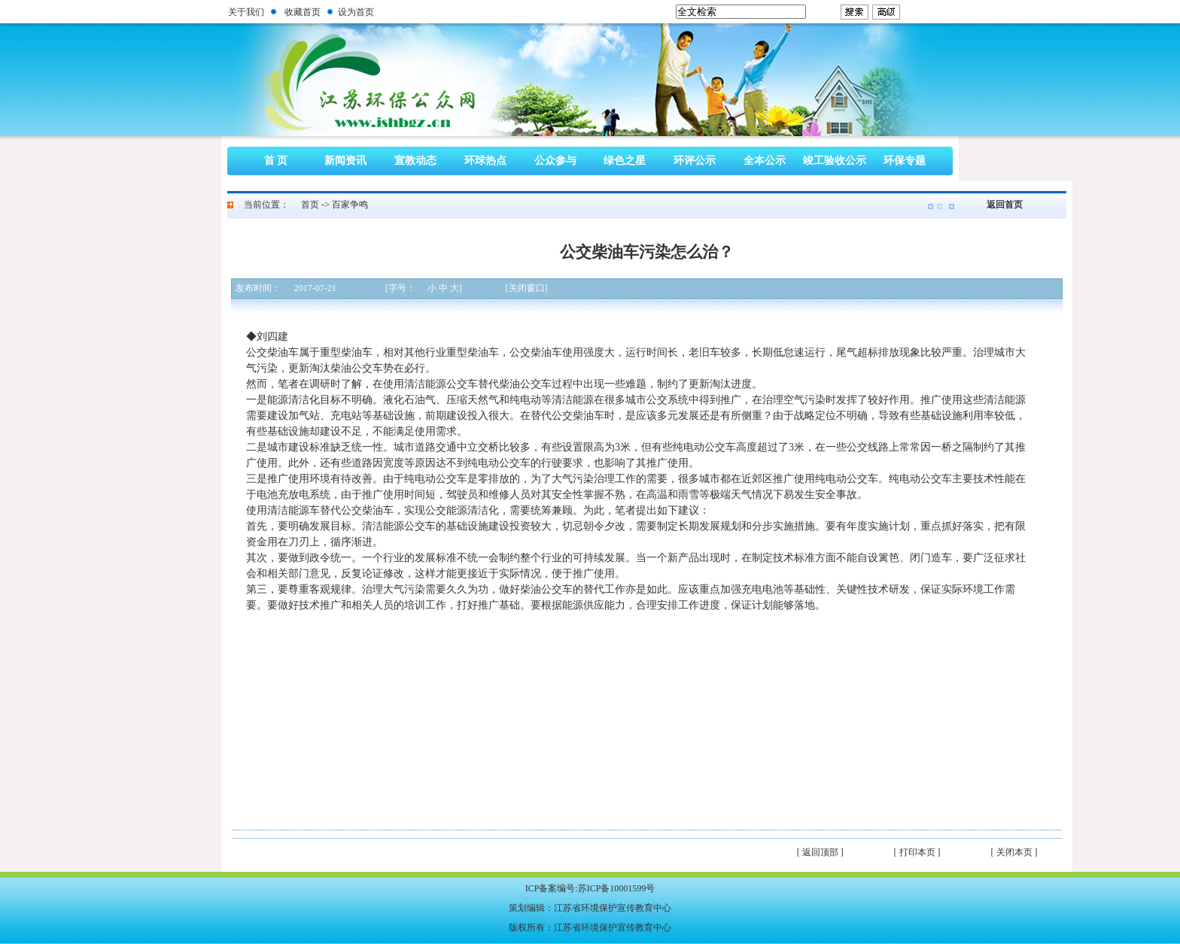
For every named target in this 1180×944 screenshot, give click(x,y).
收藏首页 (302, 12)
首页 (310, 204)
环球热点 (485, 160)
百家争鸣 (350, 204)
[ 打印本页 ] (917, 852)
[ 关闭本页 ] (1014, 852)
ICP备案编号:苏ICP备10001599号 (590, 888)
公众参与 (555, 160)
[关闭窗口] (527, 288)
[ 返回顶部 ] (820, 852)
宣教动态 (415, 160)
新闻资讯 (345, 160)
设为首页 (356, 12)
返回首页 (1005, 204)
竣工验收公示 (834, 160)
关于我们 (246, 12)
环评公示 (695, 160)
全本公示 (765, 160)
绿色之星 (625, 160)
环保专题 (904, 160)
